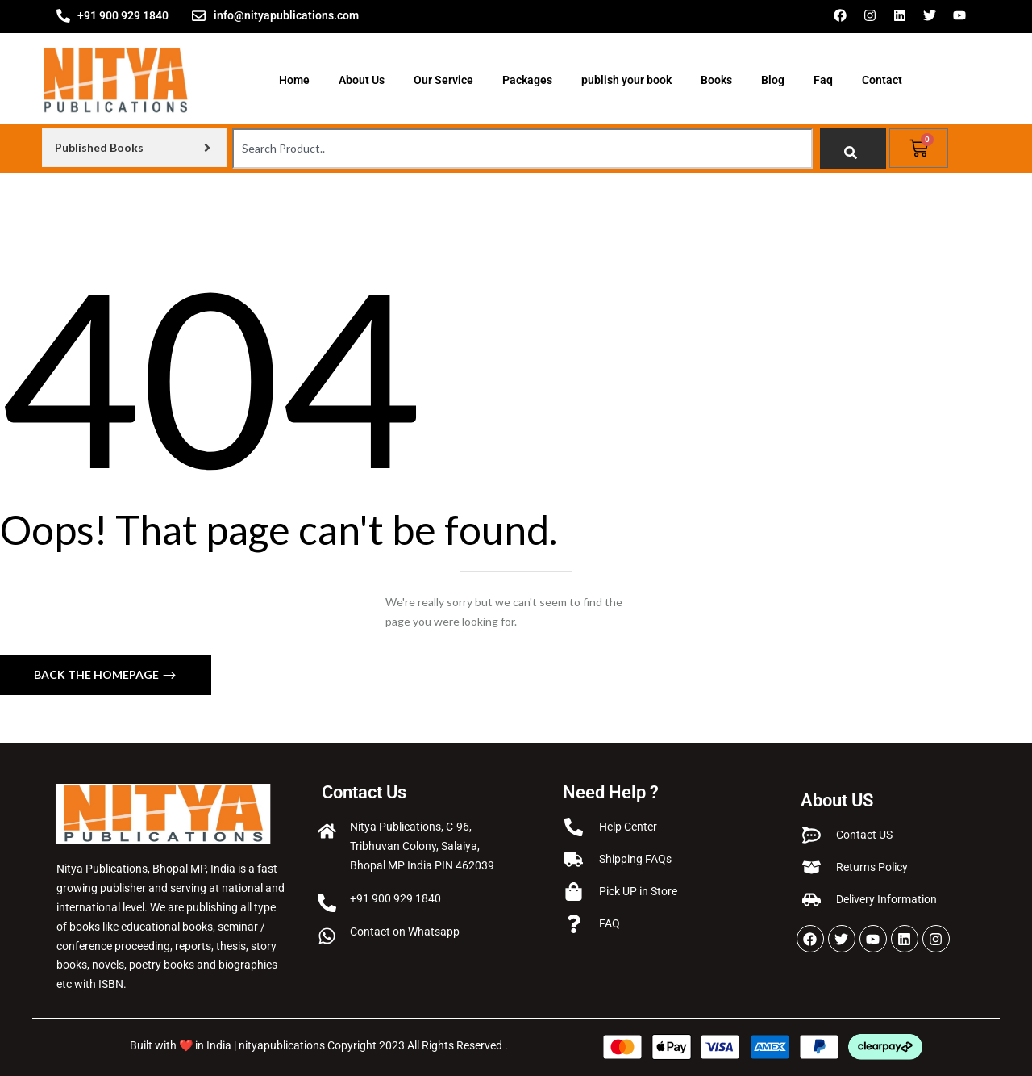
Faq (823, 79)
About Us (362, 79)
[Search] (853, 148)
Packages (527, 79)
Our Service (443, 79)
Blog (772, 79)
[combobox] (522, 148)
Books (716, 79)
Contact (882, 79)
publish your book (626, 79)
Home (294, 79)
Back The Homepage (97, 674)
